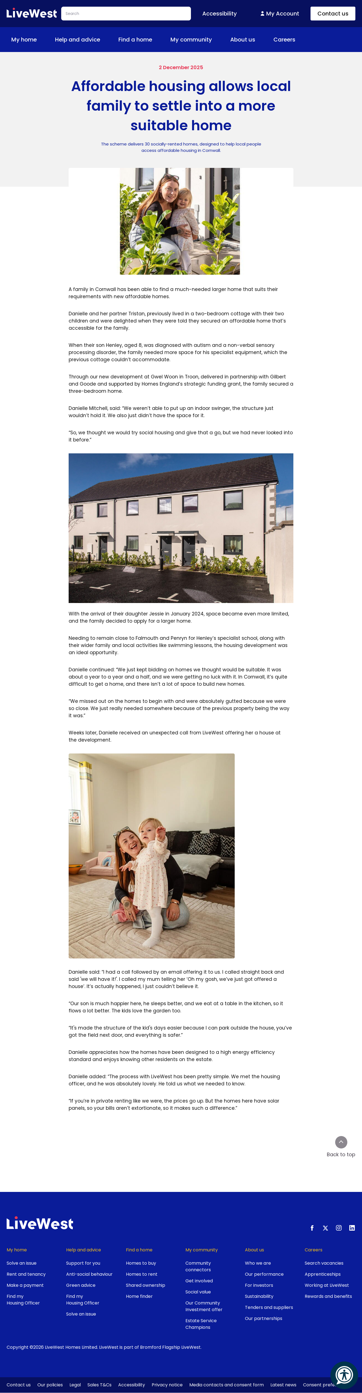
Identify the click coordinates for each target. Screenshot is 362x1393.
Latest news (283, 1385)
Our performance (264, 1274)
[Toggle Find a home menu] (156, 39)
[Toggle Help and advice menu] (104, 39)
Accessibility (131, 1385)
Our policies (50, 1385)
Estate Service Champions (201, 1323)
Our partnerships (263, 1318)
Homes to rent (141, 1274)
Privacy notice (167, 1385)
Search (184, 13)
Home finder (139, 1296)
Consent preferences (326, 1385)
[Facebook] (312, 1228)
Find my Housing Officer (23, 1299)
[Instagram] (338, 1228)
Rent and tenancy (26, 1274)
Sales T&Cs (99, 1385)
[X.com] (325, 1228)
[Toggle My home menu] (41, 39)
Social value (198, 1292)
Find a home (139, 39)
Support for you (83, 1263)
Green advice (80, 1285)
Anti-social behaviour (89, 1274)
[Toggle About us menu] (259, 39)
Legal (75, 1385)
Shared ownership (145, 1285)
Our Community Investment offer (204, 1306)
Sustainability (259, 1296)
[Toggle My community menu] (216, 39)
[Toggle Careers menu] (299, 39)
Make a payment (25, 1285)
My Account (279, 13)
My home (28, 39)
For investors (259, 1285)
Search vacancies (324, 1263)
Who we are (258, 1263)
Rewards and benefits (328, 1296)
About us (246, 39)
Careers (288, 39)
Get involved (199, 1281)
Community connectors (198, 1266)
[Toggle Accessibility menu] (241, 13)
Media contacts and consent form (226, 1385)
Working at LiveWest (327, 1285)
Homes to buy (141, 1263)
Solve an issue (22, 1263)
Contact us (332, 13)
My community (195, 39)
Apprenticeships (323, 1274)
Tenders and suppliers (269, 1307)
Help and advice (81, 39)
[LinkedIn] (352, 1228)
